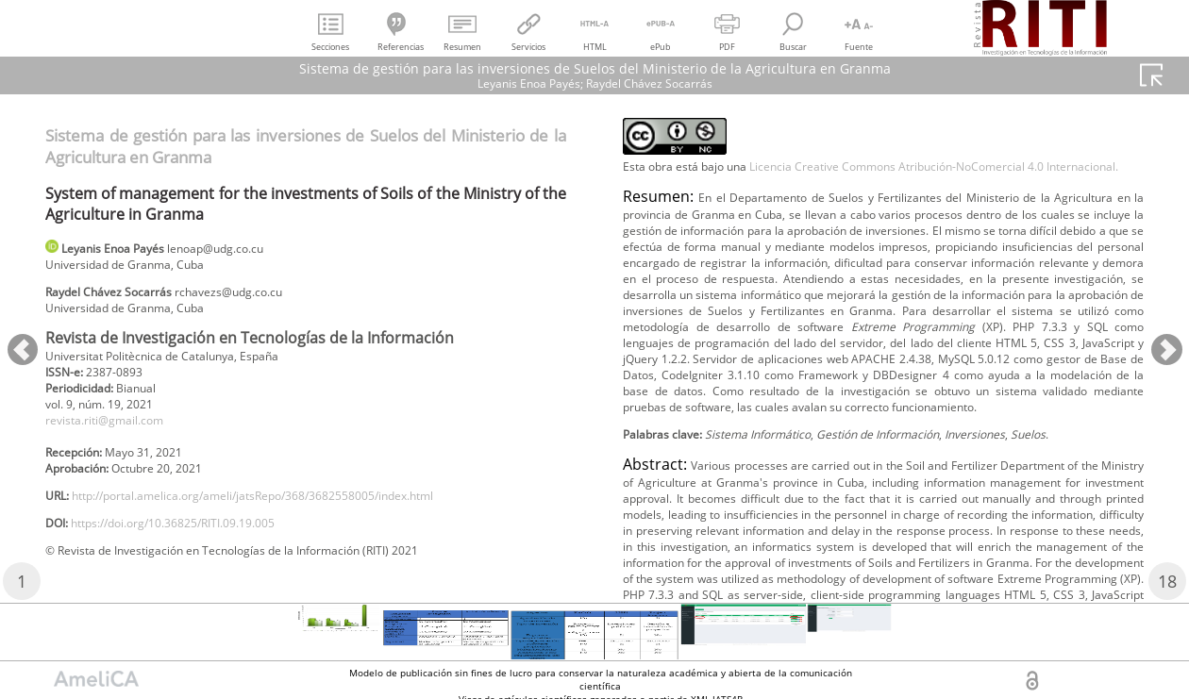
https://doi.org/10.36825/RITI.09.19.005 (198, 555)
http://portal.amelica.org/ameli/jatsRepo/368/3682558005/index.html (294, 524)
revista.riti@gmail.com (116, 439)
